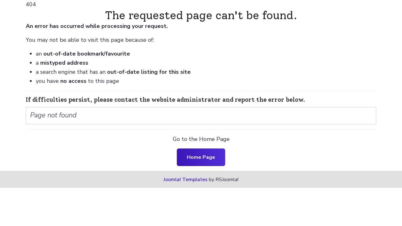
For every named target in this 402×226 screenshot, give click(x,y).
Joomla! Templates (186, 179)
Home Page (201, 157)
